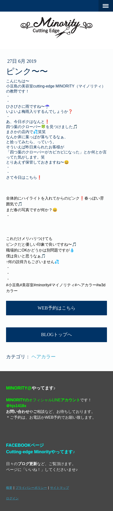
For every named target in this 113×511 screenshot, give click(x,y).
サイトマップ (59, 487)
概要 (9, 487)
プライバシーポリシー (31, 487)
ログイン (12, 498)
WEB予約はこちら (56, 307)
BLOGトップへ (56, 334)
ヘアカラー (43, 356)
